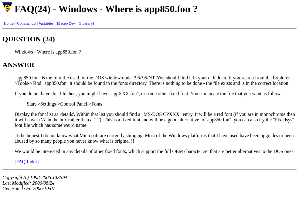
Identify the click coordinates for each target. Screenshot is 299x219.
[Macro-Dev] (66, 23)
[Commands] (26, 23)
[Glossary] (85, 23)
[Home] (8, 23)
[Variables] (46, 23)
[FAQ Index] (27, 161)
